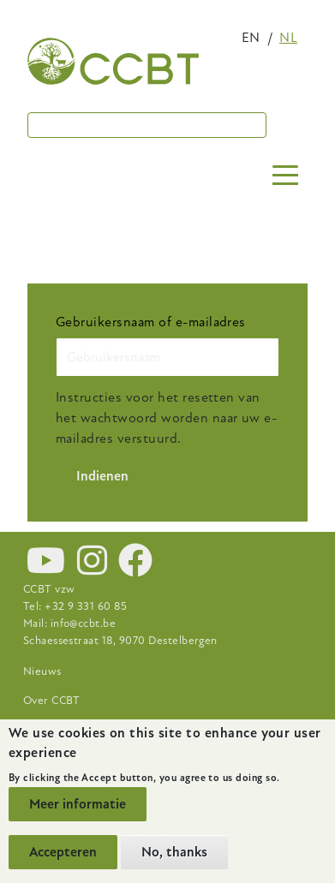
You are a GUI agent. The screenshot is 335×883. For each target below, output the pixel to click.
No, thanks (174, 852)
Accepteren (63, 852)
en (251, 37)
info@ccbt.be (84, 623)
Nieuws (42, 671)
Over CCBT (52, 700)
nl (288, 37)
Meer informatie (77, 804)
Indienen (102, 476)
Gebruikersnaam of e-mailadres (151, 322)
